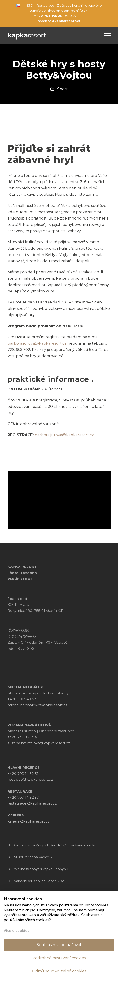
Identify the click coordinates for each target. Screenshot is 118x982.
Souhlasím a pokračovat (59, 944)
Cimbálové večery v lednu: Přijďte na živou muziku (55, 845)
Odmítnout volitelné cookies (59, 971)
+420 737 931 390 (23, 737)
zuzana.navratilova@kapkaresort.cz (39, 743)
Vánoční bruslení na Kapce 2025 (39, 881)
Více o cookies (16, 930)
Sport (62, 89)
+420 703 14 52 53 (23, 797)
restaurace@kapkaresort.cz (32, 803)
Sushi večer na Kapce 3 (33, 857)
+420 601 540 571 (23, 699)
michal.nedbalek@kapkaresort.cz (37, 705)
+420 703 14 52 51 (23, 773)
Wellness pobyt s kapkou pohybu (41, 869)
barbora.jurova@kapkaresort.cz (64, 435)
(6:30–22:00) (58, 16)
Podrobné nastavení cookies (59, 958)
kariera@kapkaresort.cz (28, 821)
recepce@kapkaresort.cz (30, 779)
